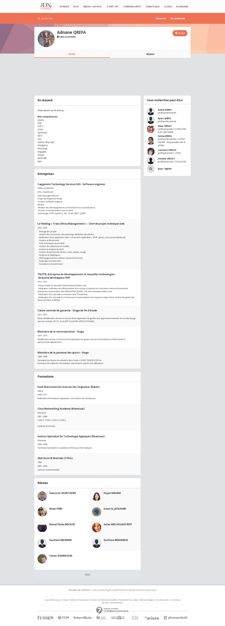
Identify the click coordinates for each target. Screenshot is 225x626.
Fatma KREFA (165, 136)
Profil (72, 54)
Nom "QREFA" (165, 168)
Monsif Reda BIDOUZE (62, 524)
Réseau (150, 54)
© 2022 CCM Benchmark (112, 603)
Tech (76, 6)
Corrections (175, 600)
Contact (65, 600)
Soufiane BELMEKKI (60, 540)
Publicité (73, 600)
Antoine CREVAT (166, 158)
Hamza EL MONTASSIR (62, 493)
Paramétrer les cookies (128, 600)
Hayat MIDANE (112, 493)
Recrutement (84, 600)
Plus (87, 574)
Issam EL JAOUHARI (115, 508)
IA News (64, 6)
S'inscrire (161, 18)
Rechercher (47, 18)
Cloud (168, 6)
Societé (94, 600)
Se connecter (177, 18)
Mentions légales (147, 600)
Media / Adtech (92, 6)
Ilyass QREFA (164, 118)
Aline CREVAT (165, 126)
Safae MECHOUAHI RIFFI (118, 524)
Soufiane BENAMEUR (116, 540)
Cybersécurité (132, 6)
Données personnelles (108, 600)
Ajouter (181, 32)
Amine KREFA (165, 109)
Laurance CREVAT (167, 149)
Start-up (112, 6)
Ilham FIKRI (55, 508)
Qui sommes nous (52, 600)
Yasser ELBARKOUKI (60, 555)
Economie (182, 6)
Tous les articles (162, 600)
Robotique (153, 6)
